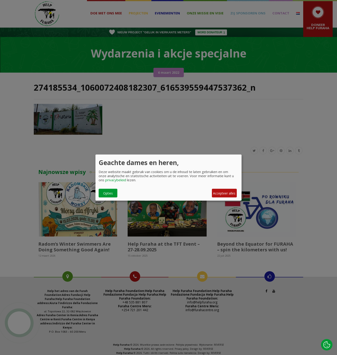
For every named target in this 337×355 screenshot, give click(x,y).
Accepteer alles (224, 193)
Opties (108, 193)
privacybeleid (115, 180)
